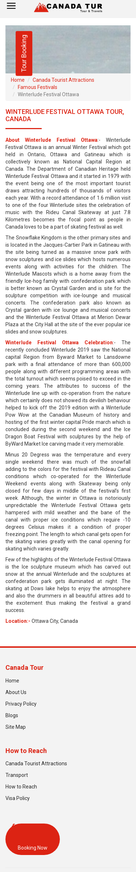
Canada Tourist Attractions (63, 80)
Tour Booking (24, 53)
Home (18, 80)
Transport (16, 775)
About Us (15, 692)
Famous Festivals (37, 87)
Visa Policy (17, 798)
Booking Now (33, 848)
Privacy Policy (21, 704)
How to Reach (21, 787)
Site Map (15, 727)
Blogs (11, 715)
